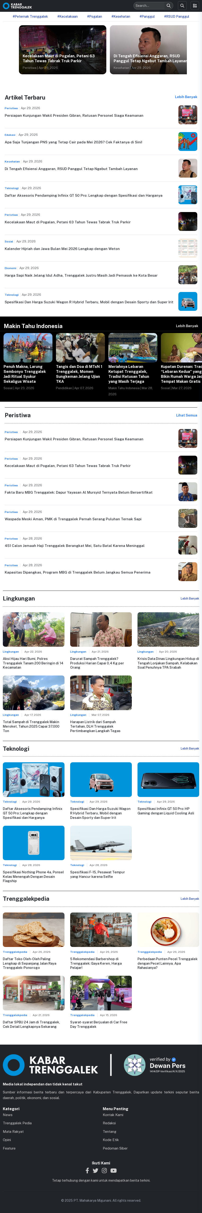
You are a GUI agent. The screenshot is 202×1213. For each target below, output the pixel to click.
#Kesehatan (121, 16)
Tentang (109, 1132)
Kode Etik (111, 1140)
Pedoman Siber (115, 1148)
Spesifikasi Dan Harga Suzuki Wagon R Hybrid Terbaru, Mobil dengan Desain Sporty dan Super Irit (89, 302)
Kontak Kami (113, 1115)
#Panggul (147, 16)
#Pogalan (94, 16)
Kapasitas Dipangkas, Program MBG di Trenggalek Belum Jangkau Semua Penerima (77, 572)
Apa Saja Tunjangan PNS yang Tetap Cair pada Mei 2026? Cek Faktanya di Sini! (73, 142)
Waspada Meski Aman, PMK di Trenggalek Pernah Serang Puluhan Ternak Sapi (73, 519)
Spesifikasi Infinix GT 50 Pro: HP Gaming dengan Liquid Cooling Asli (166, 811)
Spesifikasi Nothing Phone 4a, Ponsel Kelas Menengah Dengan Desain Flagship (33, 876)
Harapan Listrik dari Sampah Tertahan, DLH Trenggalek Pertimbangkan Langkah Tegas (95, 726)
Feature (9, 1148)
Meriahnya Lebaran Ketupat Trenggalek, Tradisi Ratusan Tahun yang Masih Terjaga (128, 373)
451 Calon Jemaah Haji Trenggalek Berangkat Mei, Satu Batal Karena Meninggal (75, 546)
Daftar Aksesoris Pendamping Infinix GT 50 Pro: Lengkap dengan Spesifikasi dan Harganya (84, 195)
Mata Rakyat (13, 1132)
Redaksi (109, 1123)
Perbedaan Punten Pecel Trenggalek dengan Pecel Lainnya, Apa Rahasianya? (168, 963)
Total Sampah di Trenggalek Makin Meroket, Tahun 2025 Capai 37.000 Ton (31, 726)
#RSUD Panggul (176, 16)
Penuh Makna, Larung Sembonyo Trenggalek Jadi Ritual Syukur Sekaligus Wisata (25, 373)
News (8, 1115)
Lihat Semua (186, 415)
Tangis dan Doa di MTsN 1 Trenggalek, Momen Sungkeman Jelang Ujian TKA (79, 373)
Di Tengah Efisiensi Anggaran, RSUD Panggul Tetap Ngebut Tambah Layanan (150, 58)
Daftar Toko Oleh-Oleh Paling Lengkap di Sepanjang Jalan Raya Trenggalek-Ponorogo (29, 963)
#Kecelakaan (67, 16)
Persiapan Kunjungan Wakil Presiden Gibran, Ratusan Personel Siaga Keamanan (74, 115)
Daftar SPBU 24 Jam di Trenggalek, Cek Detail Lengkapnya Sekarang (31, 1024)
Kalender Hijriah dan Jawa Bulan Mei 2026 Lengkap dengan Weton (62, 249)
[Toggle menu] (194, 5)
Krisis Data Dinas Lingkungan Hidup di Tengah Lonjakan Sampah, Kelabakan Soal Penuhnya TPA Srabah (168, 663)
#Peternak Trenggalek (30, 16)
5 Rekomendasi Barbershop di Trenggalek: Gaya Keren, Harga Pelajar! (96, 963)
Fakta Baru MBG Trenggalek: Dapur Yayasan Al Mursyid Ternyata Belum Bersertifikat (79, 492)
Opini (7, 1140)
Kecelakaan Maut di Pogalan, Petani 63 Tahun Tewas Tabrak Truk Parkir (59, 58)
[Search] (168, 5)
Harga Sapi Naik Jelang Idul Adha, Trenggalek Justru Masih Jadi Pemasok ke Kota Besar (81, 275)
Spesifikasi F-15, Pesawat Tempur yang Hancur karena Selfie (97, 874)
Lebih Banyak (186, 97)
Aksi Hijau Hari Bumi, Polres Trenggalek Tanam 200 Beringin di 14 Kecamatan (33, 663)
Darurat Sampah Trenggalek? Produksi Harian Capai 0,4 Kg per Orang (97, 663)
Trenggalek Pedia (17, 1123)
